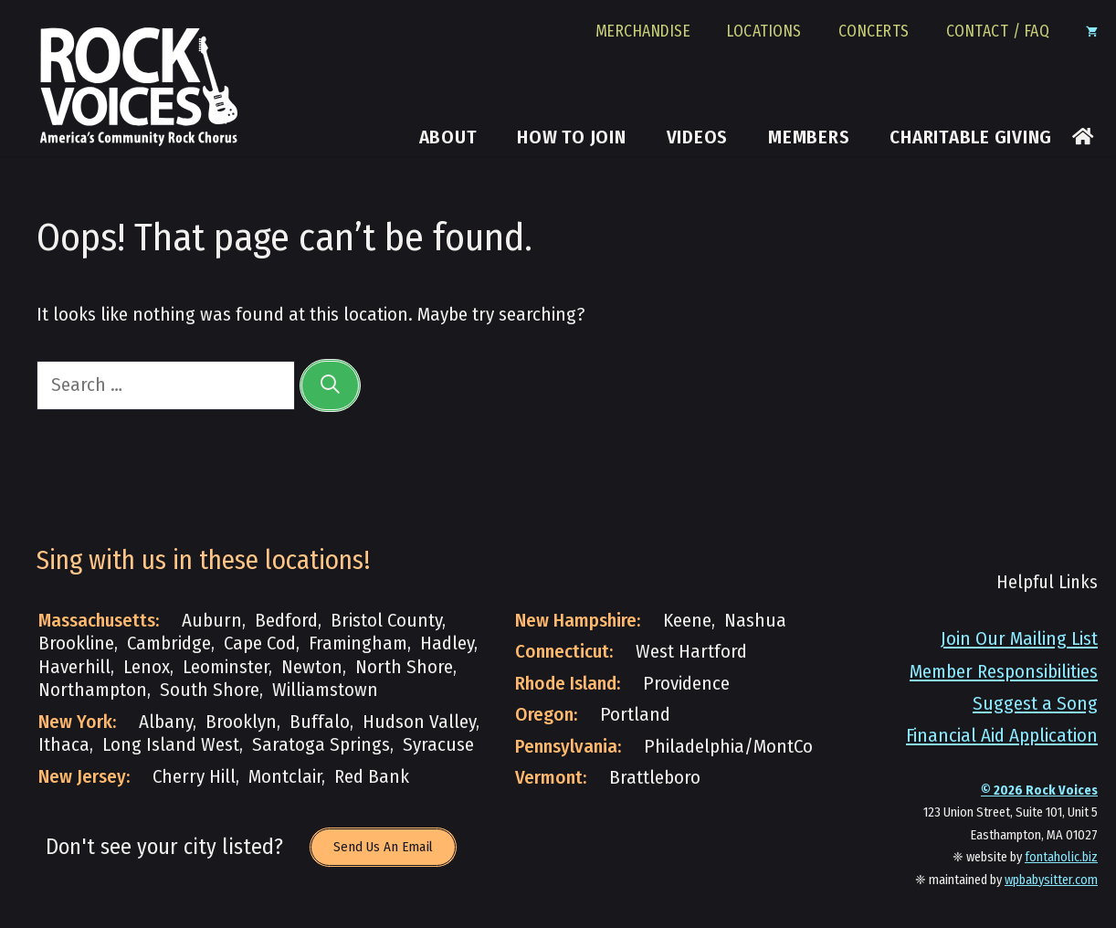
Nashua (755, 620)
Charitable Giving (971, 138)
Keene (687, 620)
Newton (311, 667)
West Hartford (691, 651)
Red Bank (371, 776)
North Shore (404, 667)
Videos (698, 138)
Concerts (874, 32)
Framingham (358, 643)
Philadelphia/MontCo (728, 746)
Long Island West (170, 744)
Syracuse (438, 744)
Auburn (212, 620)
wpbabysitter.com (1051, 880)
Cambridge (169, 643)
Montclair (284, 776)
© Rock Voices (1039, 790)
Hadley (447, 643)
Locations (764, 32)
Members (808, 138)
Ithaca (63, 744)
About (448, 138)
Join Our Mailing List (1019, 638)
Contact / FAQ (998, 32)
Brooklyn (241, 722)
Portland (635, 714)
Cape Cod (260, 643)
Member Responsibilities (1004, 671)
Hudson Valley (419, 722)
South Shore (209, 690)
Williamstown (325, 690)
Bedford (286, 620)
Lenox (146, 667)
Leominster (225, 667)
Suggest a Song (1035, 703)
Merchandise (643, 32)
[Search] (330, 385)
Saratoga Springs (321, 744)
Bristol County (386, 620)
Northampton (92, 690)
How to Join (571, 138)
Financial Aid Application (1002, 735)
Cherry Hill (194, 776)
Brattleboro (654, 777)
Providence (686, 683)
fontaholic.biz (1061, 857)
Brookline (76, 643)
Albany (166, 722)
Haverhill (74, 667)
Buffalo (320, 722)
